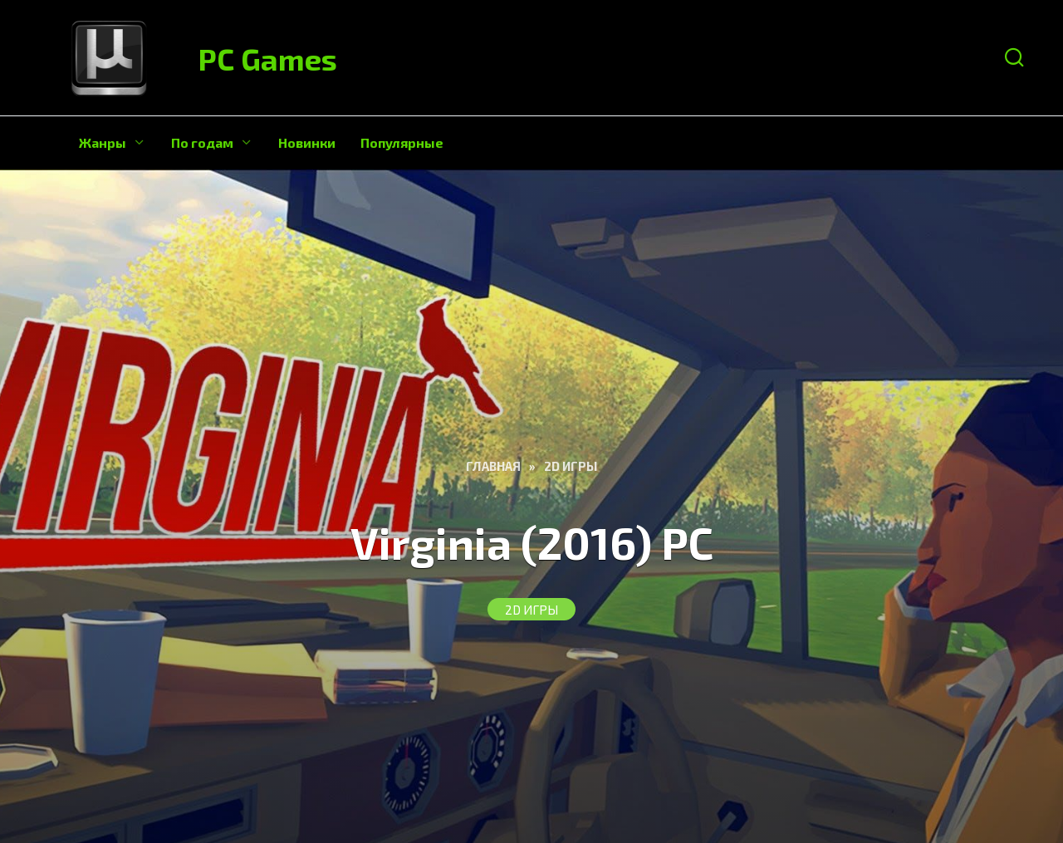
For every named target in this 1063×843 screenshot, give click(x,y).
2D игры (531, 609)
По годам (202, 142)
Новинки (307, 142)
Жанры (102, 142)
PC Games (267, 58)
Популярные (401, 142)
